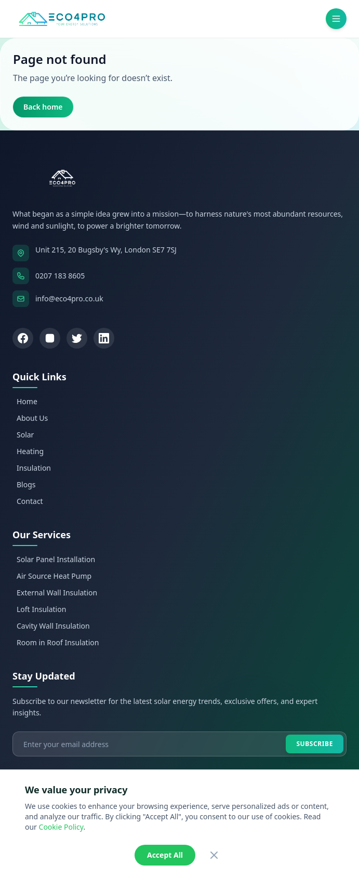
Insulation (34, 468)
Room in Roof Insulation (58, 642)
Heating (30, 451)
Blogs (26, 484)
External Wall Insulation (57, 592)
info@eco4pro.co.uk (69, 298)
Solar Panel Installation (56, 559)
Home (27, 401)
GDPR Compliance (267, 830)
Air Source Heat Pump (54, 576)
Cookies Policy (208, 830)
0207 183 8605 (60, 276)
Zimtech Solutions (213, 813)
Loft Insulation (41, 609)
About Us (32, 418)
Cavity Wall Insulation (53, 626)
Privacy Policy (85, 830)
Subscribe (314, 743)
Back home (43, 107)
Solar (25, 435)
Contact (30, 501)
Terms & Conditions (146, 830)
